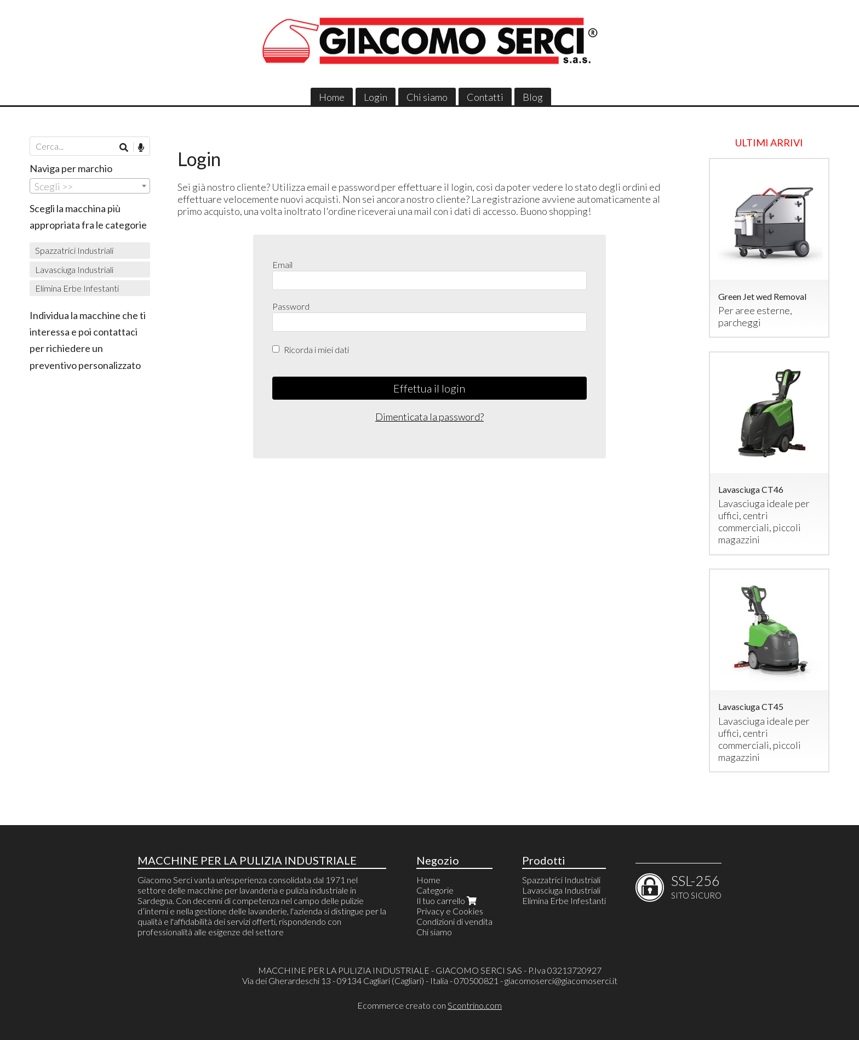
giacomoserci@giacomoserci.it (561, 980)
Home (332, 97)
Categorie (435, 890)
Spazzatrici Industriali (74, 250)
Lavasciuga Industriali (74, 269)
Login (375, 97)
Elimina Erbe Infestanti (77, 288)
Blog (533, 97)
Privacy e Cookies (449, 911)
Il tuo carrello (447, 900)
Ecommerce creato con (429, 1005)
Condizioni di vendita (454, 921)
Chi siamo (427, 97)
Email (282, 264)
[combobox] (90, 186)
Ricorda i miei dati (316, 349)
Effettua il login (429, 388)
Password (291, 306)
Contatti (485, 97)
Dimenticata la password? (429, 417)
